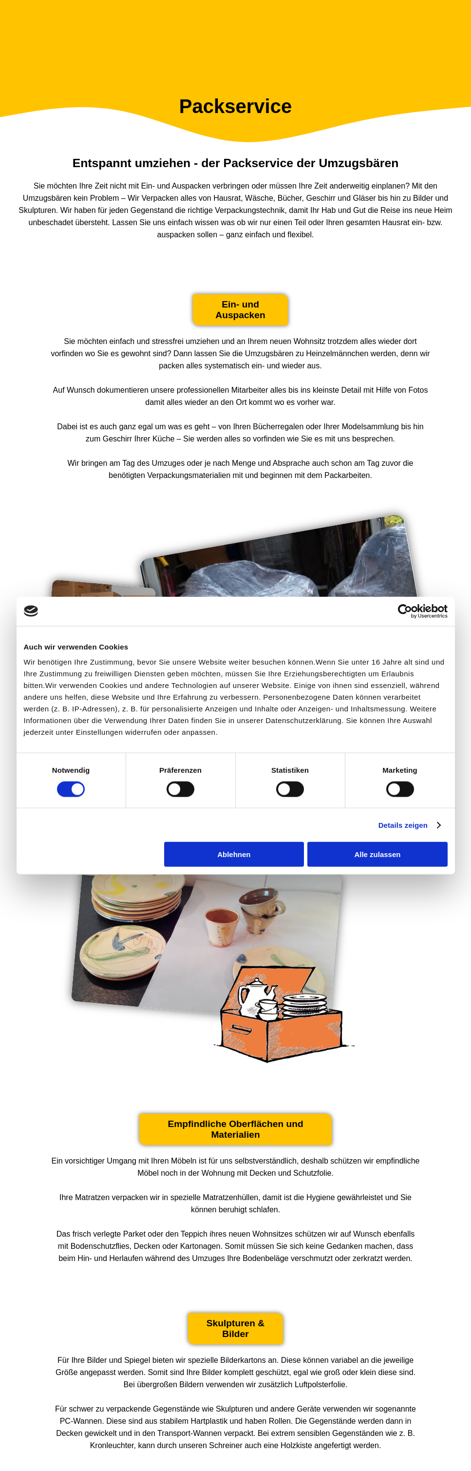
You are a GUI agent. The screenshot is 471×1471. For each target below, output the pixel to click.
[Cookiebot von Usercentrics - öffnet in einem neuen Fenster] (405, 611)
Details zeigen (403, 825)
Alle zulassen (377, 854)
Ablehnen (233, 854)
